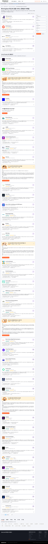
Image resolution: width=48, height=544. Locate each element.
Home (2, 6)
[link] (19, 1)
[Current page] (10, 514)
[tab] (2, 519)
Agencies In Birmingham (12, 6)
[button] (42, 1)
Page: (8, 514)
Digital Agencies (6, 6)
